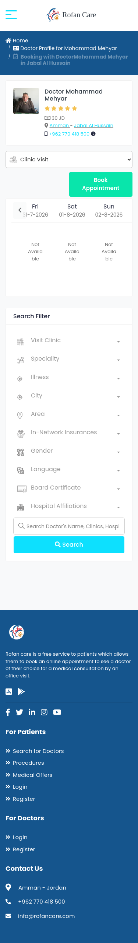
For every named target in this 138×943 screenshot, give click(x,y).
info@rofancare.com (46, 916)
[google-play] (21, 691)
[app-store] (9, 691)
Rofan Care (71, 15)
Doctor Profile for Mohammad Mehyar (65, 48)
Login (20, 786)
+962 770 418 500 (70, 133)
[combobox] (75, 341)
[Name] (69, 526)
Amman (59, 125)
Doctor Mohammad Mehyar (74, 95)
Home (17, 40)
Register (24, 799)
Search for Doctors (38, 751)
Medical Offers (32, 775)
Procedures (28, 763)
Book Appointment (100, 184)
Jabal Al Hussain (93, 125)
